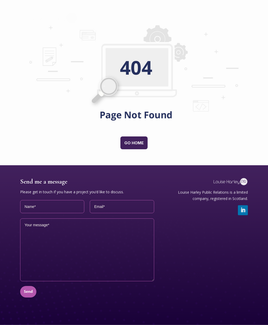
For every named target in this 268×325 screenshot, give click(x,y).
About (230, 12)
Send (28, 291)
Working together (192, 12)
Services (152, 12)
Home (124, 12)
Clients (198, 23)
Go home (134, 142)
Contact (229, 23)
